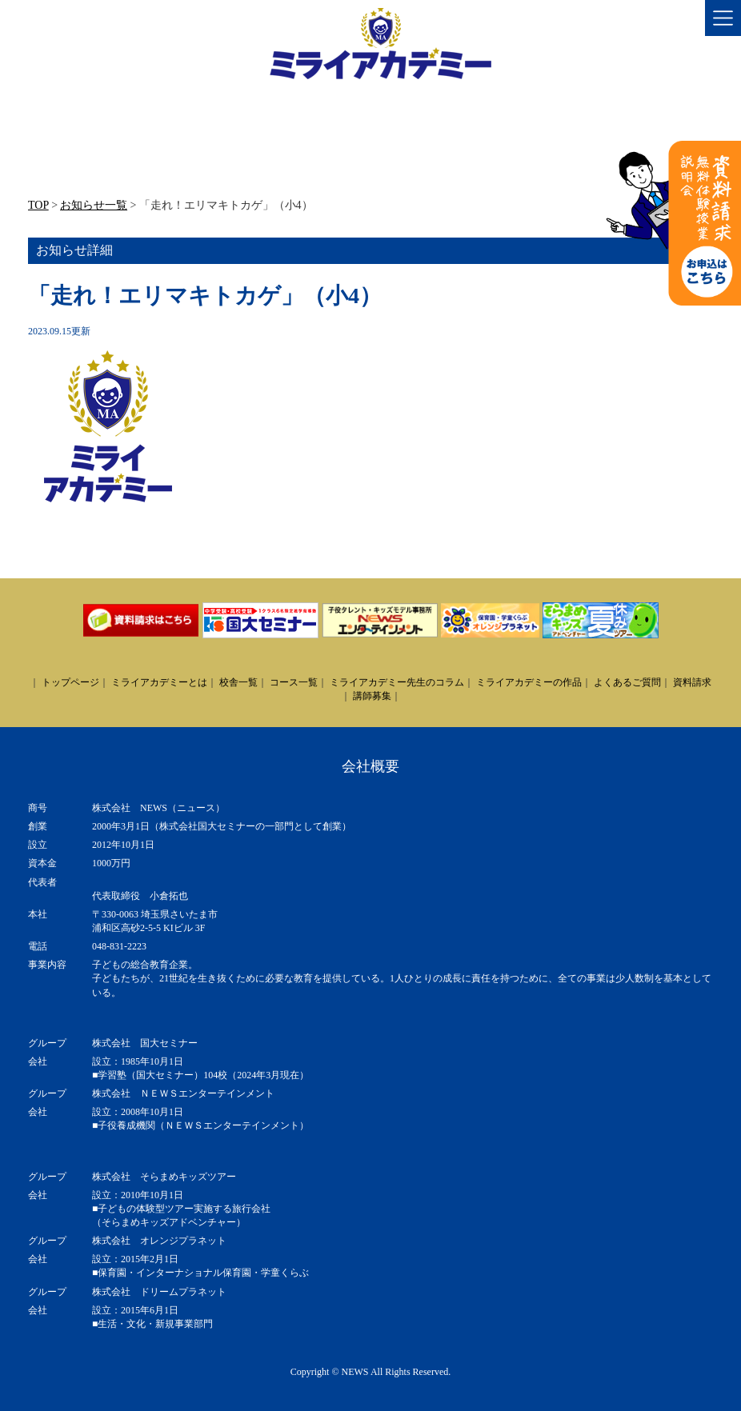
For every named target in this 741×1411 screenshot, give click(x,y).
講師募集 (372, 696)
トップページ (70, 682)
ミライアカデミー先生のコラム (397, 682)
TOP (38, 205)
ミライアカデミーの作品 (529, 682)
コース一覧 (294, 682)
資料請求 (692, 682)
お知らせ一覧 (93, 205)
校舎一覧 (238, 682)
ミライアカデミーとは (159, 682)
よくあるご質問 (627, 682)
